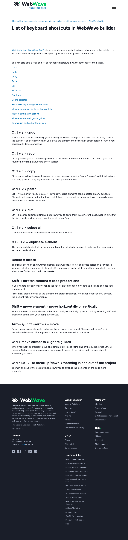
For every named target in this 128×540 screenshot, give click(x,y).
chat (23, 444)
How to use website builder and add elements (40, 21)
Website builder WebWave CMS (28, 50)
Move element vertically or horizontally (32, 109)
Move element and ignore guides (28, 118)
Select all (16, 90)
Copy (14, 76)
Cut (13, 86)
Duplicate (16, 95)
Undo (14, 67)
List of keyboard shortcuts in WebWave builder (84, 21)
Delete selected (19, 99)
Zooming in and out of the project (29, 123)
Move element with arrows (25, 113)
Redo (14, 72)
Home (15, 21)
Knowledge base (37, 7)
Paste (14, 81)
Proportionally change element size (30, 104)
